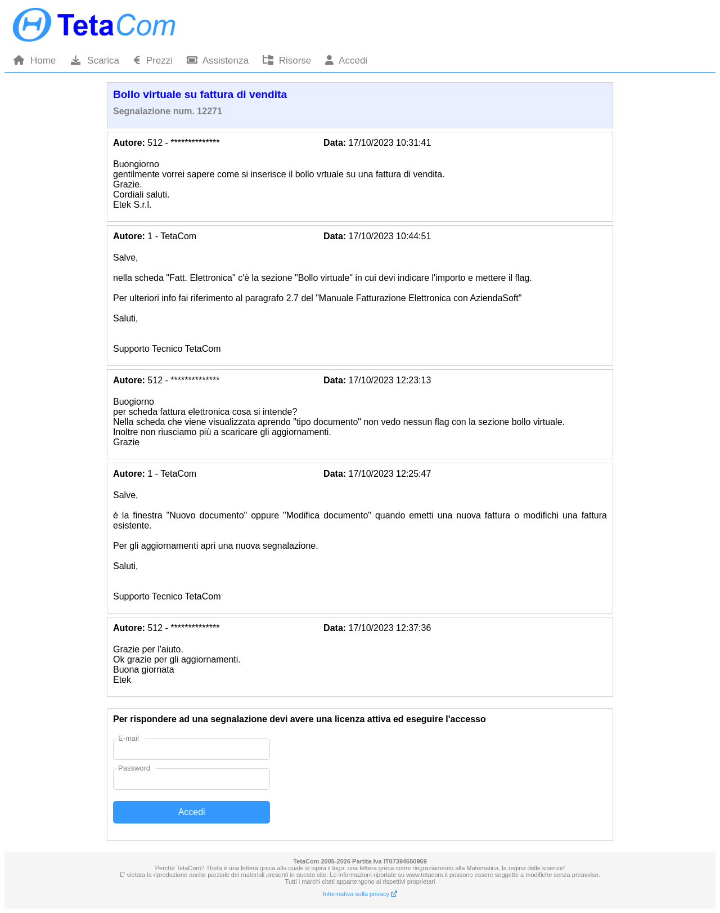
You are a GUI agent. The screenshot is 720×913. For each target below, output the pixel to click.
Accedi (346, 60)
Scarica (94, 60)
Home (34, 60)
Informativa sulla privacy (360, 893)
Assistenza (218, 60)
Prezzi (153, 60)
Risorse (287, 60)
